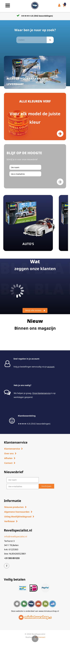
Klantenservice (12, 448)
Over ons (9, 453)
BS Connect (40, 637)
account (50, 366)
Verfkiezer (9, 521)
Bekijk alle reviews (35, 310)
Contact (8, 463)
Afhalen (8, 458)
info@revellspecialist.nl (15, 536)
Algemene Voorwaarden (17, 511)
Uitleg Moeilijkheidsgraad (17, 516)
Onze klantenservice (41, 393)
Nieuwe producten (14, 507)
